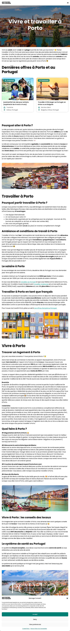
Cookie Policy (26, 628)
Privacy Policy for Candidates (39, 628)
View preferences (35, 624)
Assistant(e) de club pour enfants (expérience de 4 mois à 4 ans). (16, 103)
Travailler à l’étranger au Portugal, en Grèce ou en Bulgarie (52, 103)
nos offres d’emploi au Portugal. (45, 308)
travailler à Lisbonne (41, 284)
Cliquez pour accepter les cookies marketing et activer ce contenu (35, 589)
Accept (35, 614)
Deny (35, 619)
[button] (67, 598)
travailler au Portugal (28, 282)
